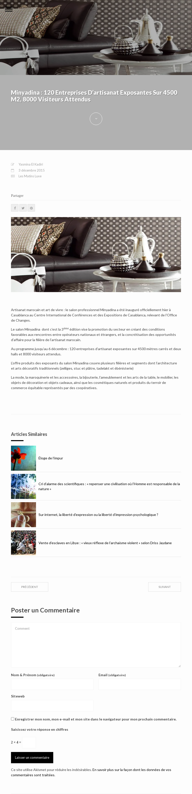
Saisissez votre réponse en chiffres (39, 729)
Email (112, 675)
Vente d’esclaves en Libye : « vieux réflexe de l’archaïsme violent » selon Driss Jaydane (91, 542)
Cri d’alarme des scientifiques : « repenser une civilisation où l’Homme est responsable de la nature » (95, 486)
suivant (164, 587)
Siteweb (17, 696)
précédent (29, 587)
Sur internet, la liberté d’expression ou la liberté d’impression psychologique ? (84, 514)
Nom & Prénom (32, 675)
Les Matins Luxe (30, 176)
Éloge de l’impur (37, 458)
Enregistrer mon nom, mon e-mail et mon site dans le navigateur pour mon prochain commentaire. (95, 719)
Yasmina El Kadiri (30, 164)
